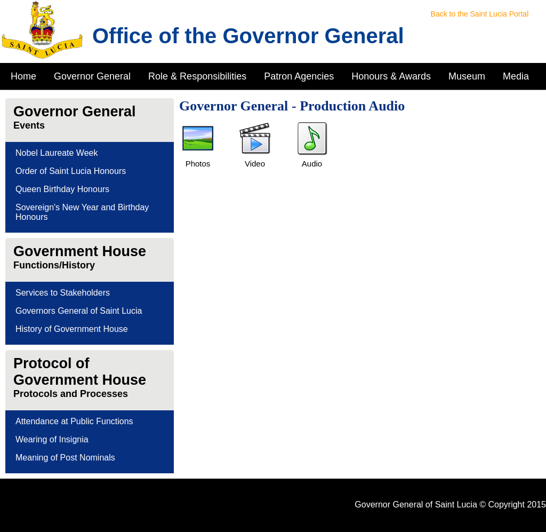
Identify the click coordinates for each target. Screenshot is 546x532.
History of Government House (71, 329)
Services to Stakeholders (62, 292)
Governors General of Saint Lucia (78, 310)
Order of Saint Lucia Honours (70, 171)
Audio (312, 163)
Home (23, 76)
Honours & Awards (391, 76)
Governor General (92, 76)
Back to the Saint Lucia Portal (480, 14)
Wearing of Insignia (52, 439)
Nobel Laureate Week (56, 152)
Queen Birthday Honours (62, 189)
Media (516, 76)
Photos (198, 163)
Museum (466, 76)
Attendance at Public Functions (74, 421)
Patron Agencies (299, 76)
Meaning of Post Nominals (65, 457)
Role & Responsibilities (197, 76)
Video (255, 163)
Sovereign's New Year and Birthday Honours (82, 212)
